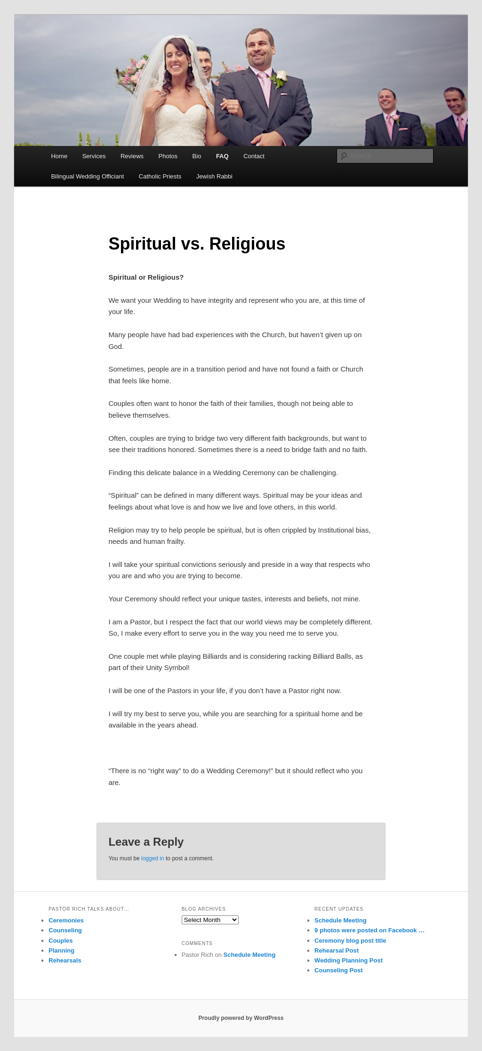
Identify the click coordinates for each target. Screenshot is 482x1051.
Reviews (132, 156)
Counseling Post (338, 970)
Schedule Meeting (250, 954)
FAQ (222, 156)
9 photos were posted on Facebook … (369, 930)
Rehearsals (64, 960)
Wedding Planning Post (348, 960)
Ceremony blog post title (350, 940)
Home (59, 156)
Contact (254, 156)
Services (94, 156)
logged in (152, 858)
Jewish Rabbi (214, 176)
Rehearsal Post (336, 950)
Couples (60, 940)
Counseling (65, 930)
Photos (168, 156)
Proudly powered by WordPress (240, 1018)
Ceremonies (65, 920)
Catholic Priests (160, 176)
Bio (197, 156)
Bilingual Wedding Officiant (87, 176)
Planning (61, 950)
